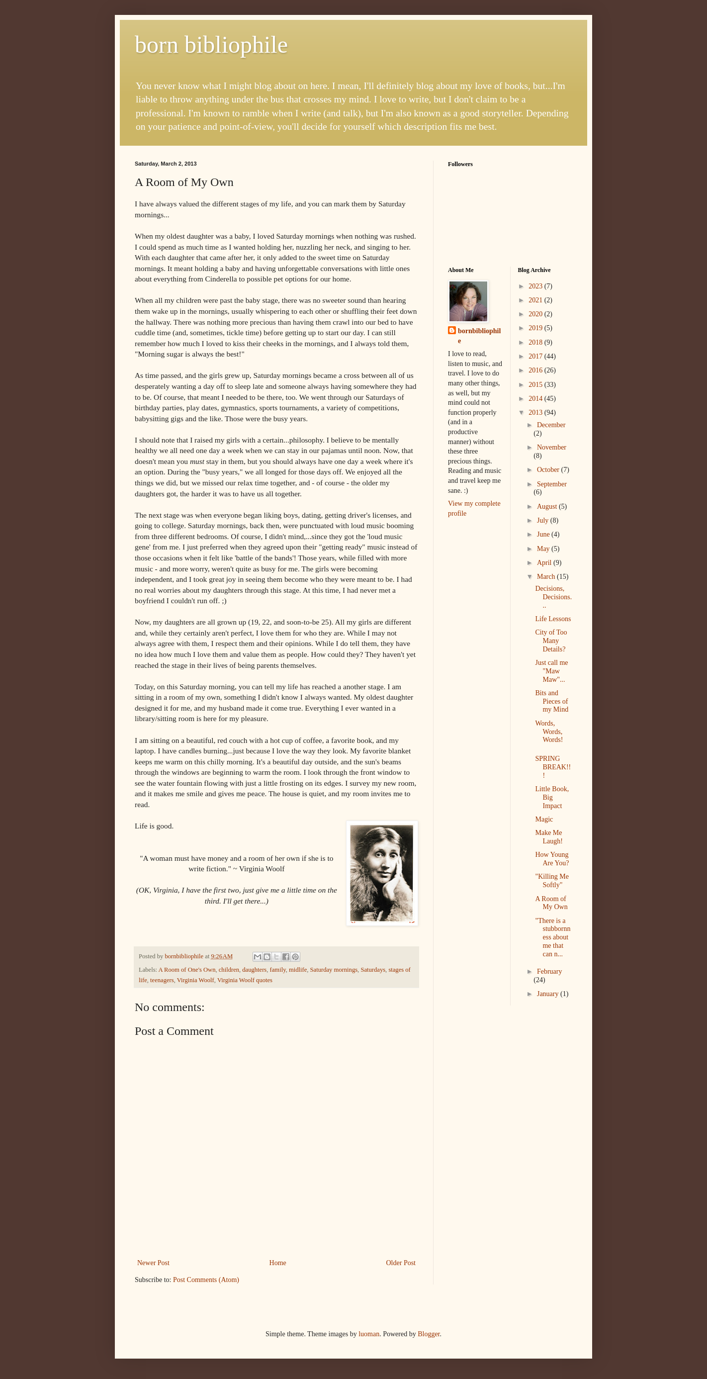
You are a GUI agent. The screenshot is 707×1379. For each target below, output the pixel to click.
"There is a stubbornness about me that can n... (552, 937)
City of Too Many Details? (551, 641)
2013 (536, 412)
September (552, 484)
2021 (536, 300)
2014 (536, 398)
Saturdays (372, 969)
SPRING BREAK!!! (553, 767)
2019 (536, 328)
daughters (254, 969)
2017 (536, 356)
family (278, 969)
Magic (544, 819)
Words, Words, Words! (549, 732)
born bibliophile (211, 44)
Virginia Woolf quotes (244, 980)
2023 (536, 286)
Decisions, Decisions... (553, 597)
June (544, 534)
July (543, 520)
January (548, 994)
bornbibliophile (479, 336)
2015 (536, 384)
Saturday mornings (334, 969)
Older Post (401, 1263)
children (229, 969)
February (549, 971)
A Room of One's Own (187, 969)
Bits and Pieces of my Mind (551, 701)
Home (277, 1263)
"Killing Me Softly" (552, 881)
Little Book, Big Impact (552, 797)
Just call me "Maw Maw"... (551, 671)
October (549, 469)
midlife (298, 969)
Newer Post (153, 1263)
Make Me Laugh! (548, 837)
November (551, 447)
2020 (536, 314)
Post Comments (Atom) (206, 1280)
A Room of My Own (551, 903)
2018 (536, 342)
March (547, 576)
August (548, 506)
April (545, 562)
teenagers (162, 980)
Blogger (429, 1334)
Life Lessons (553, 619)
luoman (368, 1334)
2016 (536, 370)
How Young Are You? (552, 859)
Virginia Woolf (195, 980)
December (551, 425)
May (544, 548)
